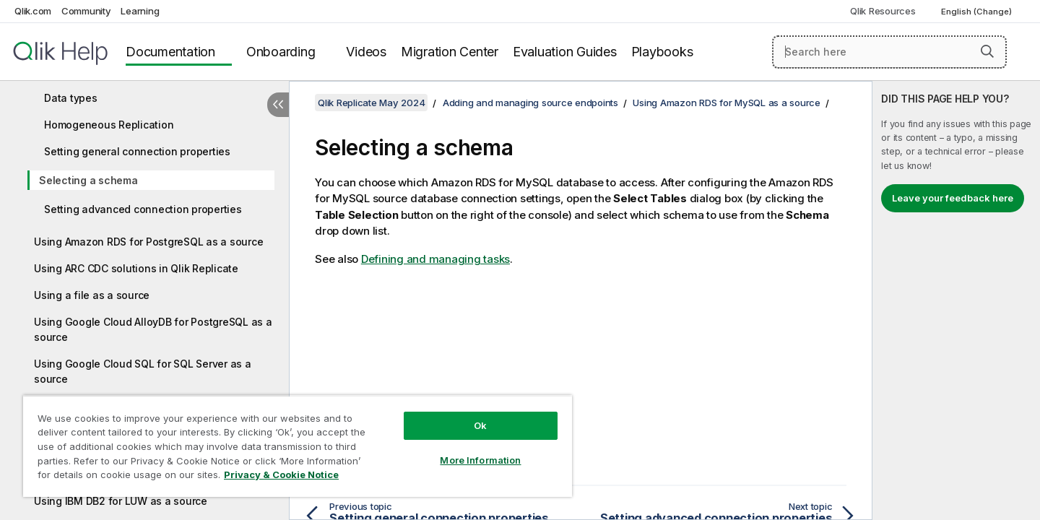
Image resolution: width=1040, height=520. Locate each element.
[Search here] (889, 52)
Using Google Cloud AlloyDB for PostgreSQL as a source (153, 329)
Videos (366, 51)
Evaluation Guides (565, 51)
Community (86, 11)
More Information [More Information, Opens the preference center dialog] (480, 460)
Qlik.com (32, 11)
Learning (140, 11)
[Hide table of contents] (278, 104)
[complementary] (956, 300)
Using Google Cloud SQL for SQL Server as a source (142, 371)
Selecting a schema (88, 180)
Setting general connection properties (137, 151)
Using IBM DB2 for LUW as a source (120, 501)
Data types (71, 98)
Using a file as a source (92, 295)
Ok (480, 425)
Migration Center (449, 51)
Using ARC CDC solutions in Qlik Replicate (136, 268)
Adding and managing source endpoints (530, 102)
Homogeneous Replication (108, 124)
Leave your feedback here (952, 198)
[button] (987, 51)
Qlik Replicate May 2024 (371, 102)
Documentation (170, 51)
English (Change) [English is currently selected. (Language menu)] (977, 11)
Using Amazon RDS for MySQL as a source (726, 102)
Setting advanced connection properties (143, 209)
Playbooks (662, 51)
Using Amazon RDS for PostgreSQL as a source (148, 241)
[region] (297, 446)
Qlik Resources (883, 11)
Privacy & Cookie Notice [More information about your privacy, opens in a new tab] (281, 474)
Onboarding (281, 51)
